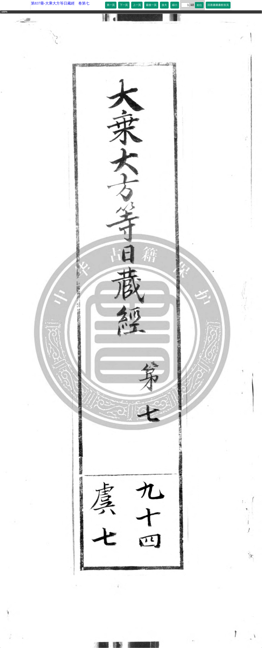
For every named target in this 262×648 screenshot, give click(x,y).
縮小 (174, 5)
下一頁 (124, 5)
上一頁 (137, 5)
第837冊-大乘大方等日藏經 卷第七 (60, 3)
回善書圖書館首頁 (218, 5)
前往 (199, 5)
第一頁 (111, 5)
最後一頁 (151, 5)
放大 (164, 5)
